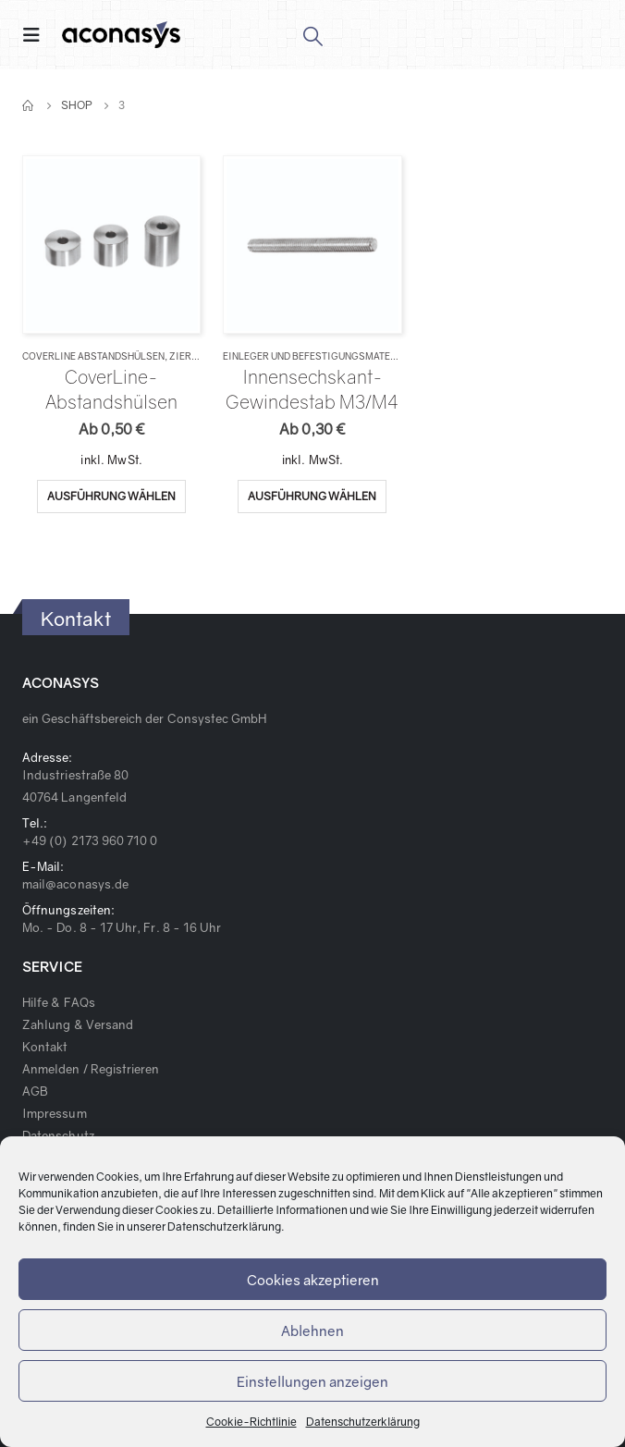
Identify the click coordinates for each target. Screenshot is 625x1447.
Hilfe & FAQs (58, 1002)
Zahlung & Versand (77, 1024)
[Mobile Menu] (37, 34)
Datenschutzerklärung (224, 1226)
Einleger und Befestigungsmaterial (317, 356)
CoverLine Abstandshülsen (93, 356)
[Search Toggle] (312, 35)
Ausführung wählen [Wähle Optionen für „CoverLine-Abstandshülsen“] (111, 496)
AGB (35, 1091)
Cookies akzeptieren (313, 1279)
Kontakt (44, 1046)
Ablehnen (312, 1330)
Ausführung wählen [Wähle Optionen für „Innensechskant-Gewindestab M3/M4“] (312, 496)
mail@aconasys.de (75, 884)
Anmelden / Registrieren (91, 1068)
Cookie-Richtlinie (251, 1422)
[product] (112, 245)
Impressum (54, 1113)
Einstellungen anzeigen (312, 1381)
